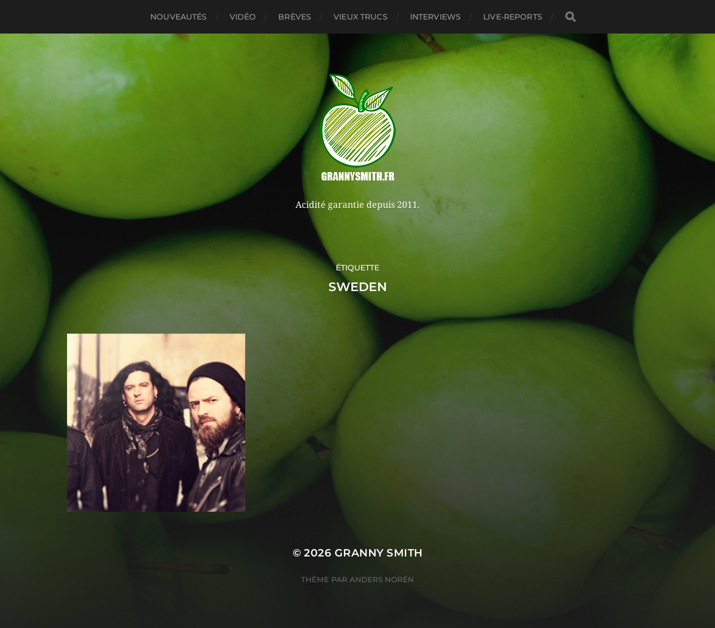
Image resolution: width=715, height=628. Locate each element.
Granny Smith (379, 552)
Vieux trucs (360, 17)
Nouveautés (178, 17)
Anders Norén (382, 579)
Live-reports (512, 17)
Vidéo (243, 17)
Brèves (294, 17)
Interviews (435, 17)
